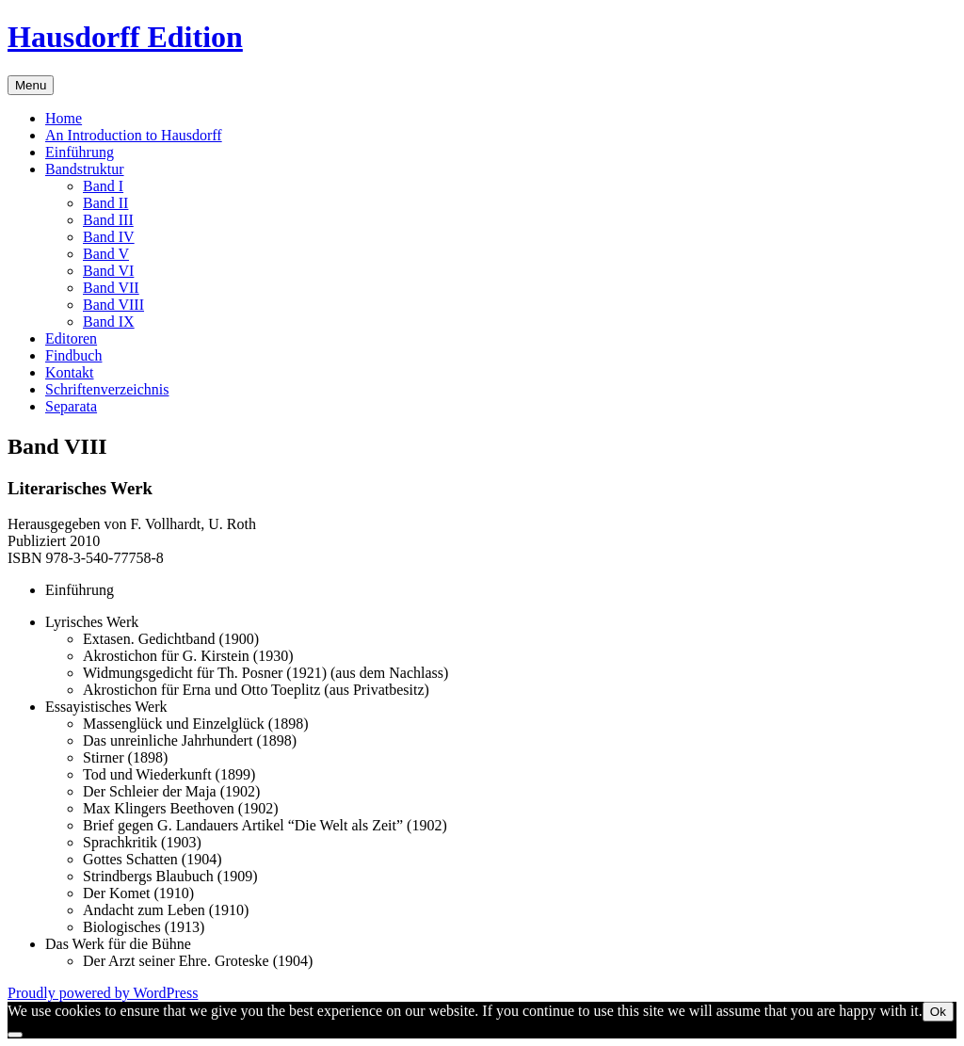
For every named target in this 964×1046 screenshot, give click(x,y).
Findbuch (73, 355)
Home (63, 118)
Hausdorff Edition (125, 37)
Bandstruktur (84, 169)
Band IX (109, 322)
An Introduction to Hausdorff (133, 135)
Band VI (108, 271)
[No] (15, 1035)
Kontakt (69, 372)
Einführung (79, 152)
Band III (108, 220)
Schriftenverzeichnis (107, 389)
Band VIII (113, 305)
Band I (103, 186)
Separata (71, 406)
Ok (938, 1012)
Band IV (109, 237)
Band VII (111, 288)
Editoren (71, 338)
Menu (30, 85)
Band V (106, 254)
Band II (105, 203)
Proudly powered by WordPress (103, 993)
